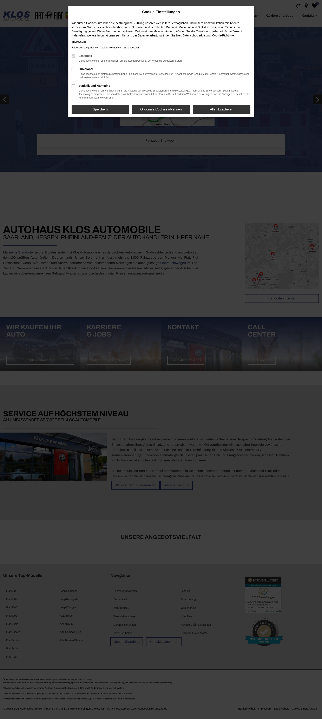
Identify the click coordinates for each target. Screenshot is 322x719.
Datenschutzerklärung (197, 35)
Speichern (100, 109)
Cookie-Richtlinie (223, 35)
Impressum (79, 41)
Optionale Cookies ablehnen (161, 109)
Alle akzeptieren (222, 109)
